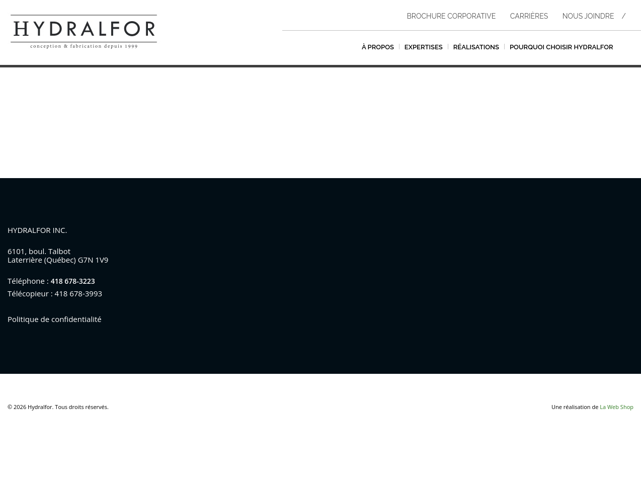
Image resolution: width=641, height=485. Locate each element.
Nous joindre (588, 16)
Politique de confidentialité (55, 319)
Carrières (529, 16)
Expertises (424, 47)
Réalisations (476, 47)
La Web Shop (616, 407)
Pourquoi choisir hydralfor (561, 47)
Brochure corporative (451, 16)
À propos (378, 47)
